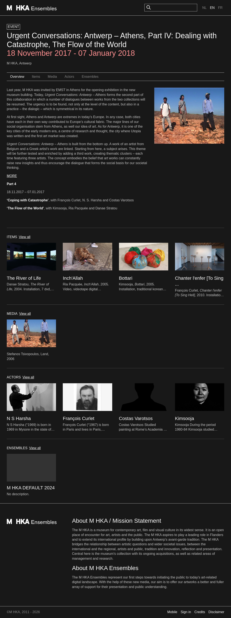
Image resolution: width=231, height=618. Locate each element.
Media (52, 76)
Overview (17, 76)
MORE (12, 176)
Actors (69, 76)
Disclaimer (216, 612)
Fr (220, 8)
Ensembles (90, 76)
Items (36, 76)
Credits (199, 612)
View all (24, 237)
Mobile (172, 612)
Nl (204, 8)
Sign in (186, 612)
